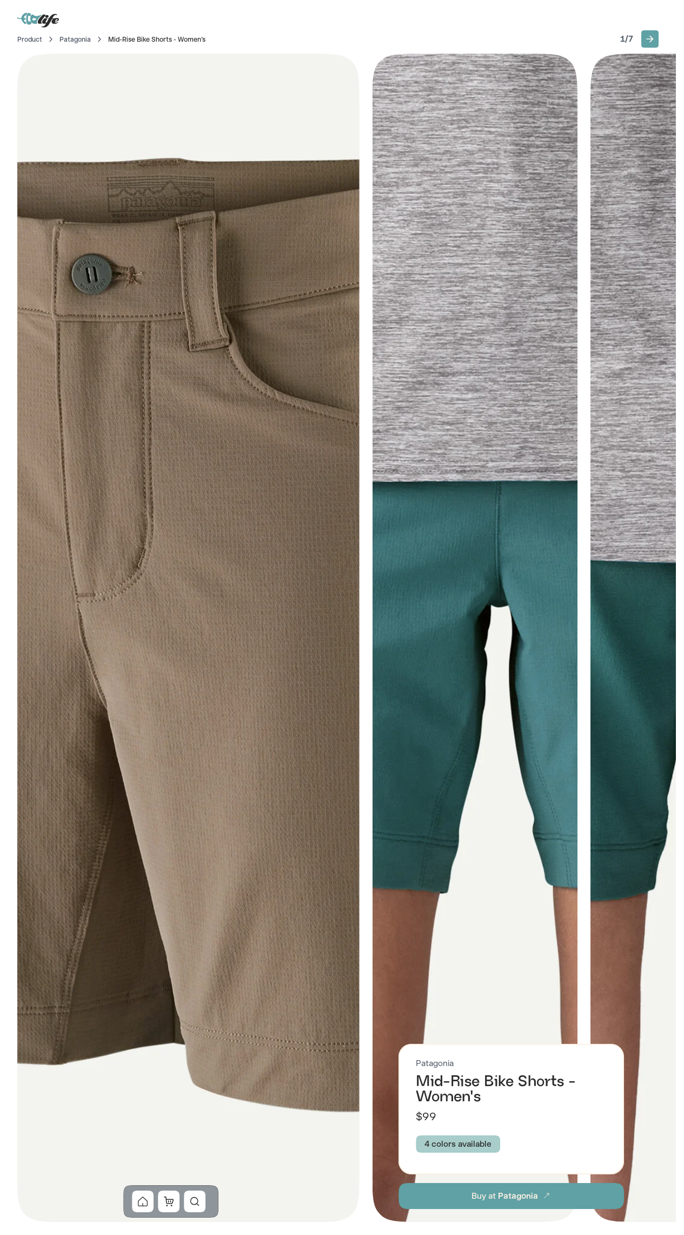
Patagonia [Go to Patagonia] (75, 39)
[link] (143, 1201)
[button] (650, 39)
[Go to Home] (39, 19)
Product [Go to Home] (29, 39)
